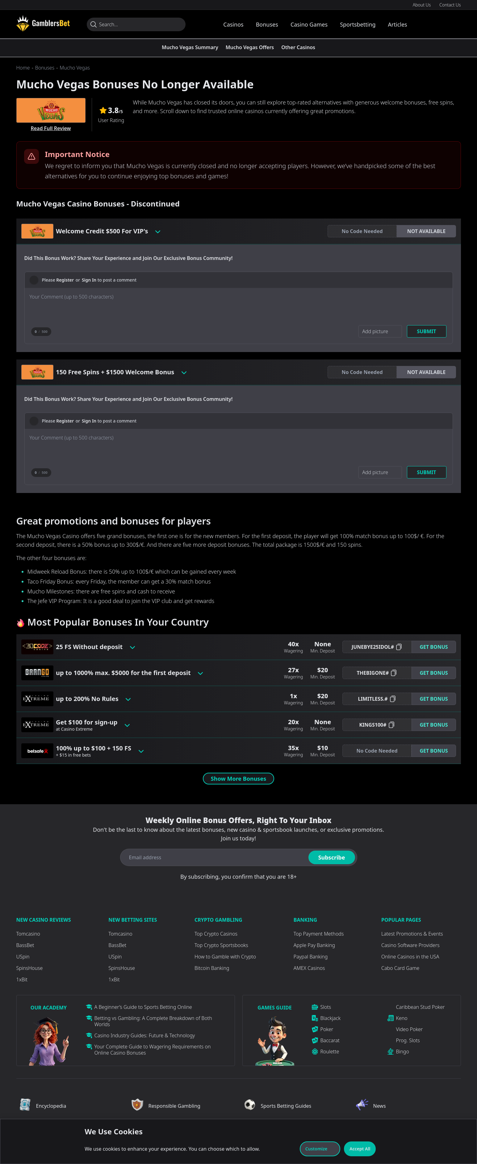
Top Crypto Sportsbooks (221, 945)
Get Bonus (434, 647)
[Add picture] (380, 331)
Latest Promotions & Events (412, 933)
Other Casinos (298, 47)
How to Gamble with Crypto (225, 956)
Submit (426, 331)
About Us (422, 5)
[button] (426, 231)
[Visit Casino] (43, 23)
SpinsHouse (29, 968)
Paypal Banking (311, 956)
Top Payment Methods (319, 933)
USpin (23, 956)
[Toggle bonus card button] (157, 231)
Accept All (359, 1149)
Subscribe (331, 857)
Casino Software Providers (410, 945)
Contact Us (450, 5)
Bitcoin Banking (212, 968)
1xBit (21, 979)
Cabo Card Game (400, 968)
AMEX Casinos (309, 968)
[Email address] (213, 857)
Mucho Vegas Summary (190, 47)
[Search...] (136, 24)
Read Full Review (51, 128)
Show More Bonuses (238, 778)
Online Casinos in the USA (410, 956)
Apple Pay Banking (314, 945)
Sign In (89, 280)
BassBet (25, 945)
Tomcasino (28, 933)
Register (65, 280)
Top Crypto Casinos (216, 933)
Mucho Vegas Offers (250, 47)
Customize (320, 1149)
